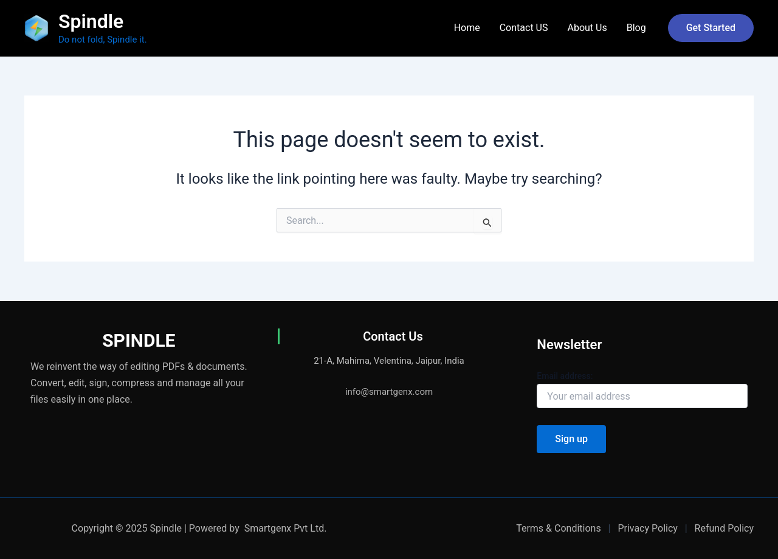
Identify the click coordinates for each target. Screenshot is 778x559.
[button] (711, 28)
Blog (636, 27)
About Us (587, 27)
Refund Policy (724, 528)
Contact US (524, 27)
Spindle (90, 21)
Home (467, 27)
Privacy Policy (648, 528)
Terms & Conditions (558, 528)
